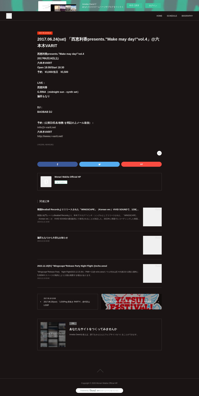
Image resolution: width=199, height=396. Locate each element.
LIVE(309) (40, 145)
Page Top (99, 370)
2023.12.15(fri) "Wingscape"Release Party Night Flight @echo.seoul (72, 266)
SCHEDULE (172, 16)
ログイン (153, 5)
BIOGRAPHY (187, 16)
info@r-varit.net (46, 127)
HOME (159, 16)
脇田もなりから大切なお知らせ (52, 237)
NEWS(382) (49, 145)
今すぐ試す (134, 5)
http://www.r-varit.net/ (50, 136)
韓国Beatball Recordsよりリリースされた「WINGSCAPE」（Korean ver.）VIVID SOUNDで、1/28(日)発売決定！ (93, 209)
